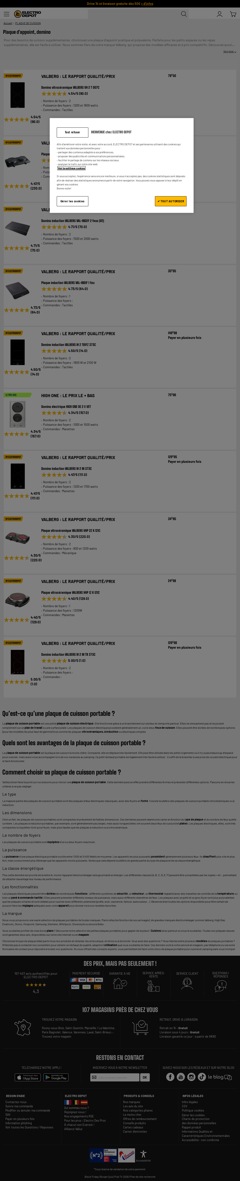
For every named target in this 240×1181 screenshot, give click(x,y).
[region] (122, 165)
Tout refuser (72, 132)
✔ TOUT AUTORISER (171, 201)
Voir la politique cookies (71, 168)
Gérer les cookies (72, 201)
